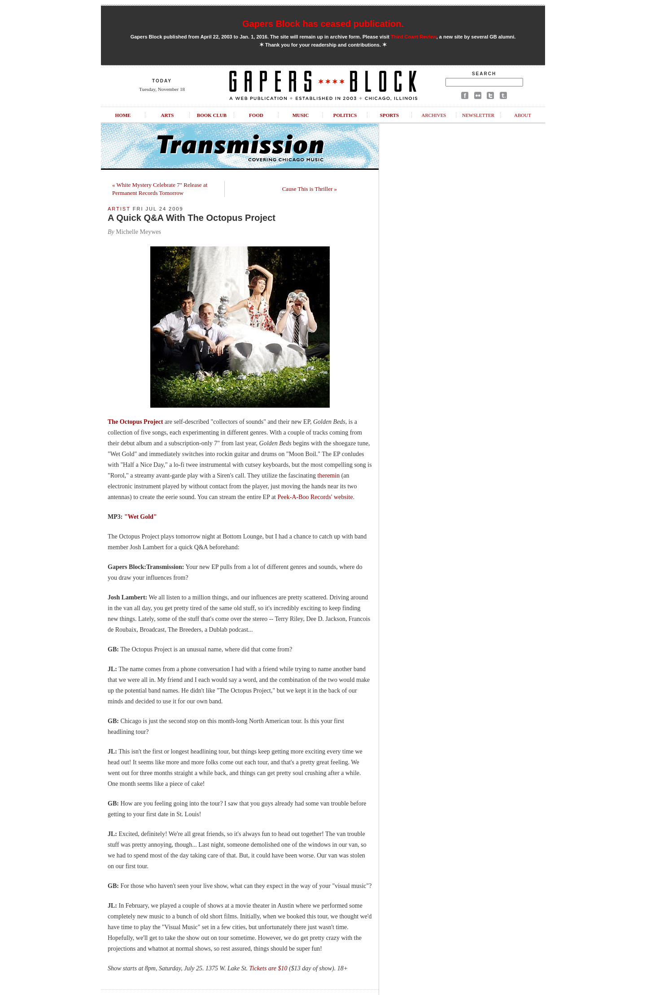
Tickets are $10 (268, 968)
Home (123, 115)
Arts (167, 115)
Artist (119, 208)
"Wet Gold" (140, 516)
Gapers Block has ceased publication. (323, 24)
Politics (345, 115)
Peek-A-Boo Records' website (315, 497)
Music (300, 115)
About (522, 115)
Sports (389, 115)
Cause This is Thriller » (309, 188)
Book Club (212, 115)
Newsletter (478, 115)
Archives (433, 115)
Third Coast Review (413, 36)
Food (256, 115)
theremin (328, 475)
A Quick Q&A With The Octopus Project (191, 218)
